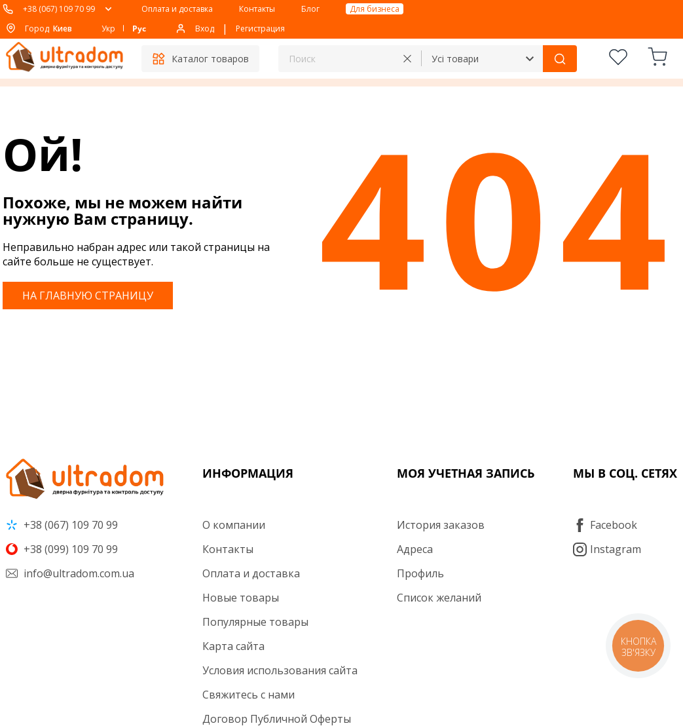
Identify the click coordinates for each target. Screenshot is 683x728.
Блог (310, 8)
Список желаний (439, 597)
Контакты (257, 8)
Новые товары (240, 597)
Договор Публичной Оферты (276, 719)
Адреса (415, 549)
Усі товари (455, 58)
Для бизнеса (374, 8)
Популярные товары (255, 622)
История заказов (441, 525)
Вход (204, 28)
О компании (233, 525)
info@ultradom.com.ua (70, 573)
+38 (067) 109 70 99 (59, 8)
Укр (108, 28)
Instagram (607, 549)
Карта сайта (233, 646)
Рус (139, 28)
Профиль (420, 573)
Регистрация (260, 28)
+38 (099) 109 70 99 (62, 549)
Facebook (605, 525)
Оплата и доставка (177, 8)
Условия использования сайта (280, 670)
